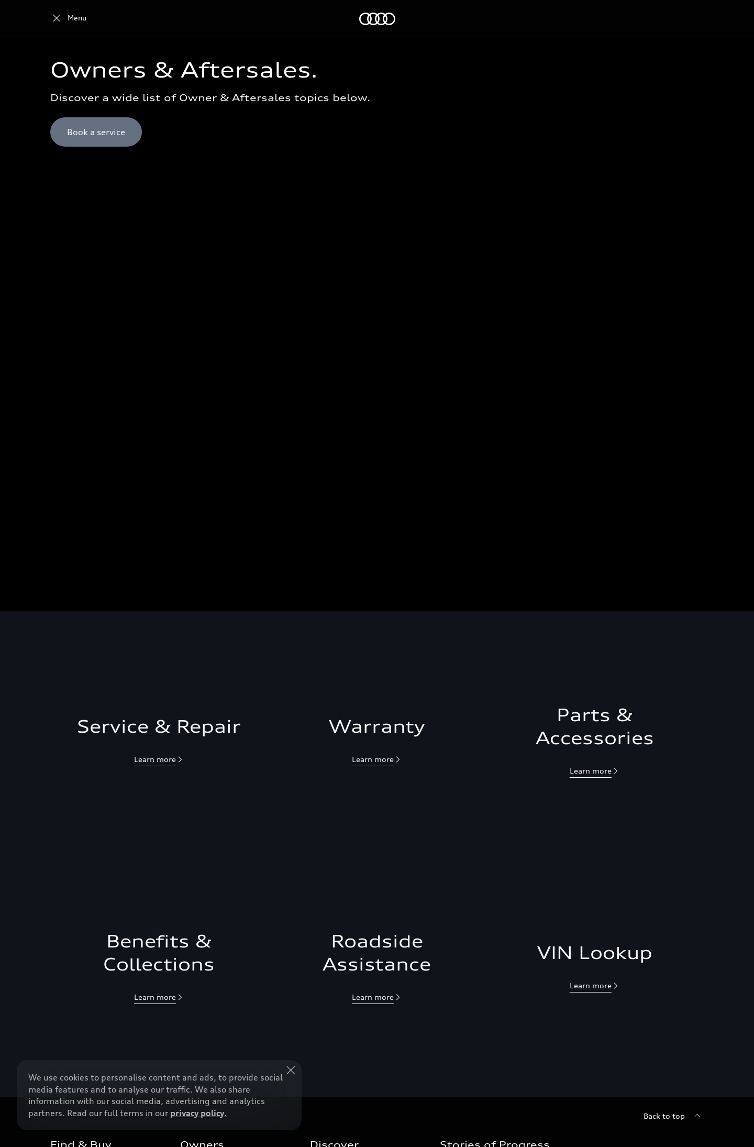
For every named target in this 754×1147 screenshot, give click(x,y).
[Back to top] (674, 1116)
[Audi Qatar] (68, 19)
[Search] (691, 18)
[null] (159, 760)
